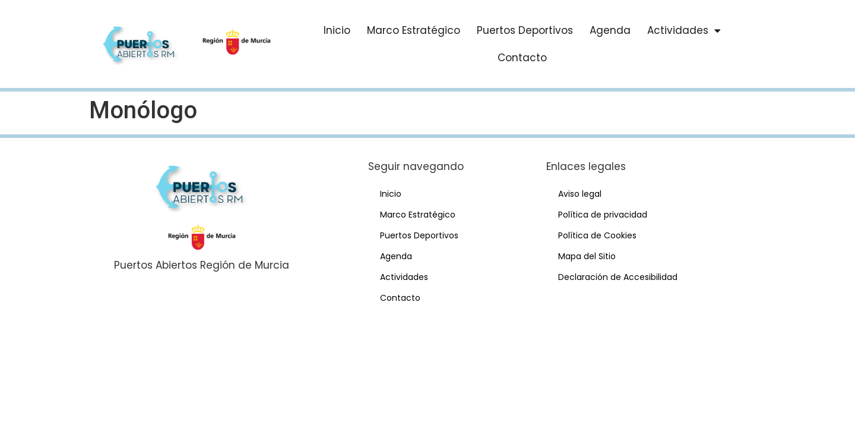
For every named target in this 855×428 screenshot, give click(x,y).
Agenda (610, 30)
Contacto (522, 58)
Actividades (684, 31)
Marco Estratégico (413, 30)
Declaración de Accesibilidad (617, 277)
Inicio (337, 30)
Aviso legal (579, 194)
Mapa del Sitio (587, 256)
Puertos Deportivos (525, 30)
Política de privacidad (602, 215)
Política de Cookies (597, 235)
